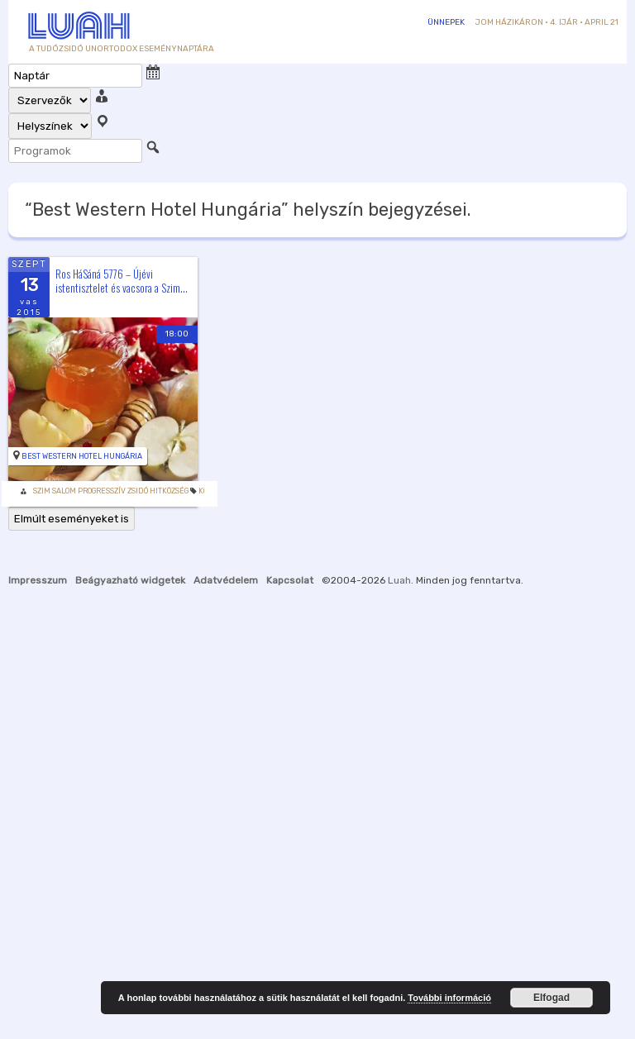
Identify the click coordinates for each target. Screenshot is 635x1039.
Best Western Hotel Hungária (81, 456)
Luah (399, 580)
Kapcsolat (289, 580)
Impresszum (37, 580)
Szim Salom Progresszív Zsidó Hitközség (111, 491)
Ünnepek (446, 22)
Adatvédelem (225, 580)
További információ (449, 998)
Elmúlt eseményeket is (71, 518)
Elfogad (551, 997)
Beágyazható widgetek (130, 580)
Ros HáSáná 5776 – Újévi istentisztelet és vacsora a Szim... (121, 280)
